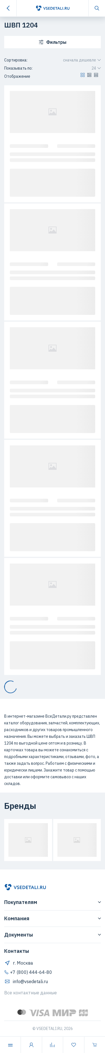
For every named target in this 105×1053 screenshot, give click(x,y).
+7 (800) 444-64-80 (28, 972)
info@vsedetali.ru (26, 981)
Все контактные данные (30, 992)
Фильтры (52, 42)
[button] (83, 76)
